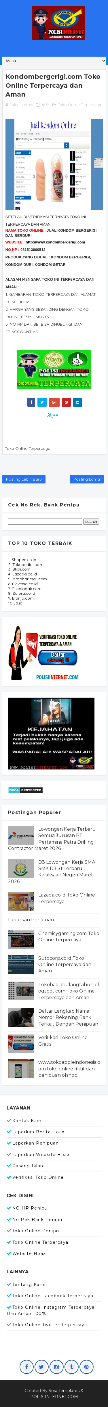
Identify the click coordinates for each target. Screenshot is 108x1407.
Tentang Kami (29, 1284)
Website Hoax (29, 1253)
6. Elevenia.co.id (23, 583)
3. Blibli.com (19, 569)
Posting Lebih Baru (24, 479)
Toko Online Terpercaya (79, 104)
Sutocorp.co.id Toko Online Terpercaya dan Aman (64, 964)
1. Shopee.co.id (22, 559)
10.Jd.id (15, 603)
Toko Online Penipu (35, 1230)
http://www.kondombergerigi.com (55, 242)
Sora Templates (64, 1390)
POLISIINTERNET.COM (54, 1396)
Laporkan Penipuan (31, 919)
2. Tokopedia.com (25, 564)
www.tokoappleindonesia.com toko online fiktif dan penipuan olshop (69, 1068)
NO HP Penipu (30, 1208)
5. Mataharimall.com (27, 578)
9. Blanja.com (21, 598)
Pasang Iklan (27, 1165)
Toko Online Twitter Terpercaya (49, 1324)
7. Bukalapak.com (24, 588)
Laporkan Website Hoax (41, 1154)
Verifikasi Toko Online (38, 1177)
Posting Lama (86, 479)
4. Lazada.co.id (22, 574)
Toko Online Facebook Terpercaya (53, 1295)
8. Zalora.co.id (21, 593)
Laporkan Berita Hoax (38, 1132)
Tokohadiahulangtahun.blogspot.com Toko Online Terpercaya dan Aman (68, 991)
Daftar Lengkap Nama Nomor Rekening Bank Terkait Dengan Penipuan (68, 1017)
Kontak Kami (27, 1120)
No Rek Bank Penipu (37, 1219)
